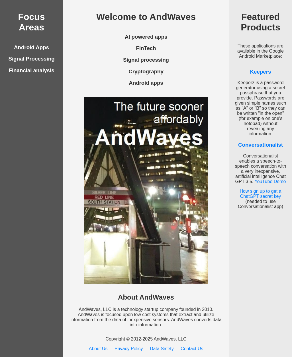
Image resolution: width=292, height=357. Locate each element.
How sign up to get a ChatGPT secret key (260, 194)
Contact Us (192, 348)
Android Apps (31, 47)
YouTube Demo (270, 181)
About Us (98, 348)
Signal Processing (31, 59)
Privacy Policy (129, 348)
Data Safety (162, 348)
